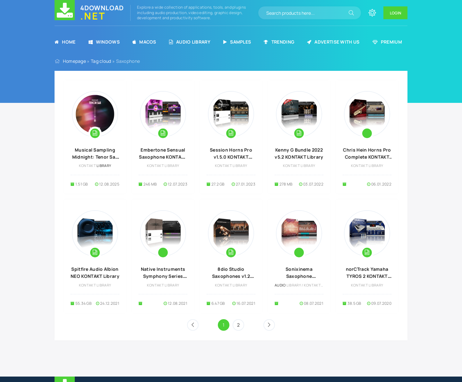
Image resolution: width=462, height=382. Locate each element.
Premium (387, 42)
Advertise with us (333, 42)
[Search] (351, 12)
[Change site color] (372, 13)
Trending (279, 42)
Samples (237, 42)
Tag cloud (101, 61)
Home (65, 42)
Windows (104, 42)
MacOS (144, 42)
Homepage (74, 61)
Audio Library (189, 42)
